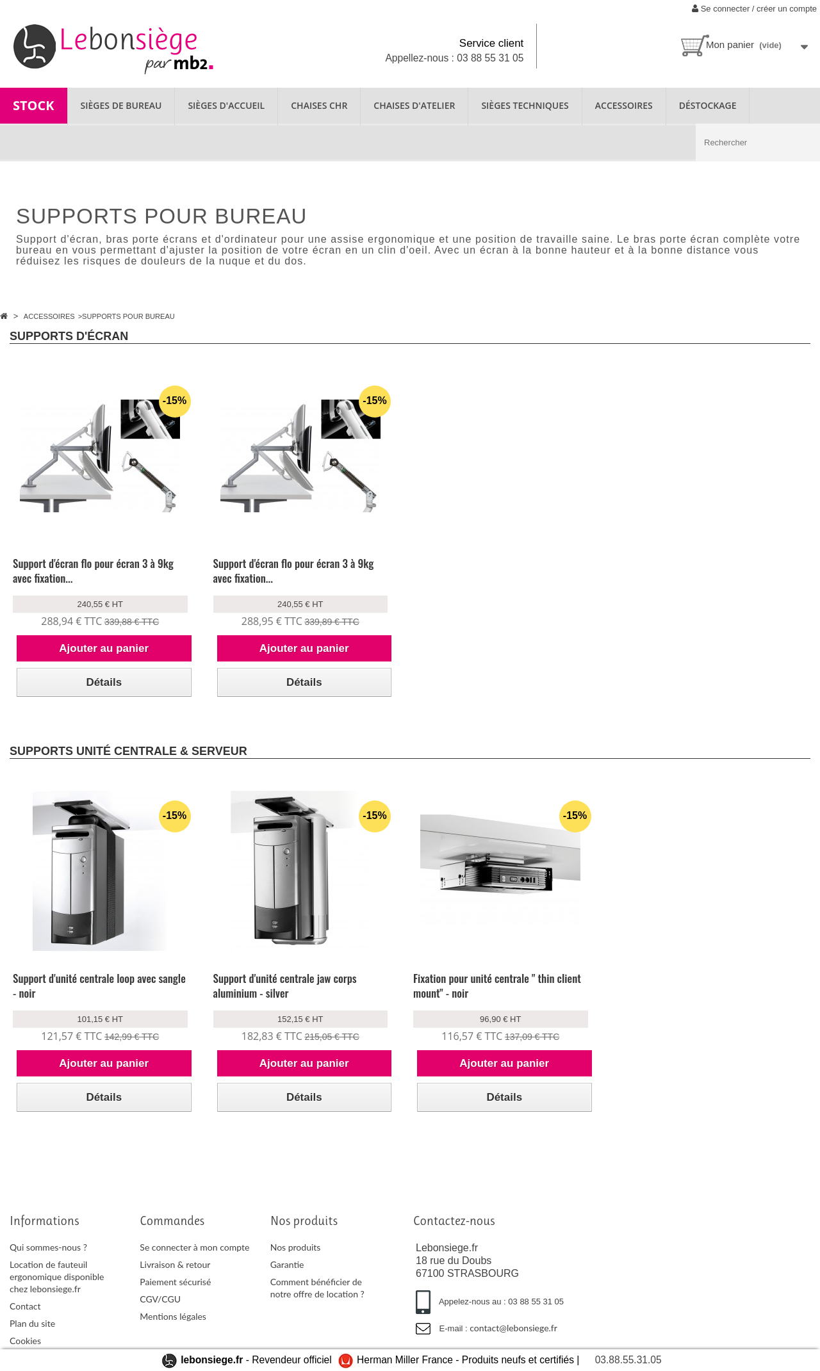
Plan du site (32, 1323)
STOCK (33, 105)
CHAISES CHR (319, 105)
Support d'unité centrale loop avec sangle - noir (99, 985)
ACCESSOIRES (624, 105)
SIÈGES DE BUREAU (121, 105)
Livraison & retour (175, 1264)
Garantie (287, 1264)
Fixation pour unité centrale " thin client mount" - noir (497, 985)
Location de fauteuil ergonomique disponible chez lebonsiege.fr (57, 1276)
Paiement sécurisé (175, 1281)
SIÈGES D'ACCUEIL (226, 105)
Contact (25, 1306)
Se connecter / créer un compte (754, 8)
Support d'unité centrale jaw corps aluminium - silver (285, 985)
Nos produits (295, 1247)
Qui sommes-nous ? (48, 1247)
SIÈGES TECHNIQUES (524, 105)
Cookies (25, 1340)
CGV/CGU (160, 1299)
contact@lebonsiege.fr (513, 1327)
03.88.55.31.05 (628, 1359)
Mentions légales (173, 1316)
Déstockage (708, 105)
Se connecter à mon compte (194, 1247)
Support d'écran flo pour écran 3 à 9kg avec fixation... (93, 570)
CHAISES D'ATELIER (414, 105)
